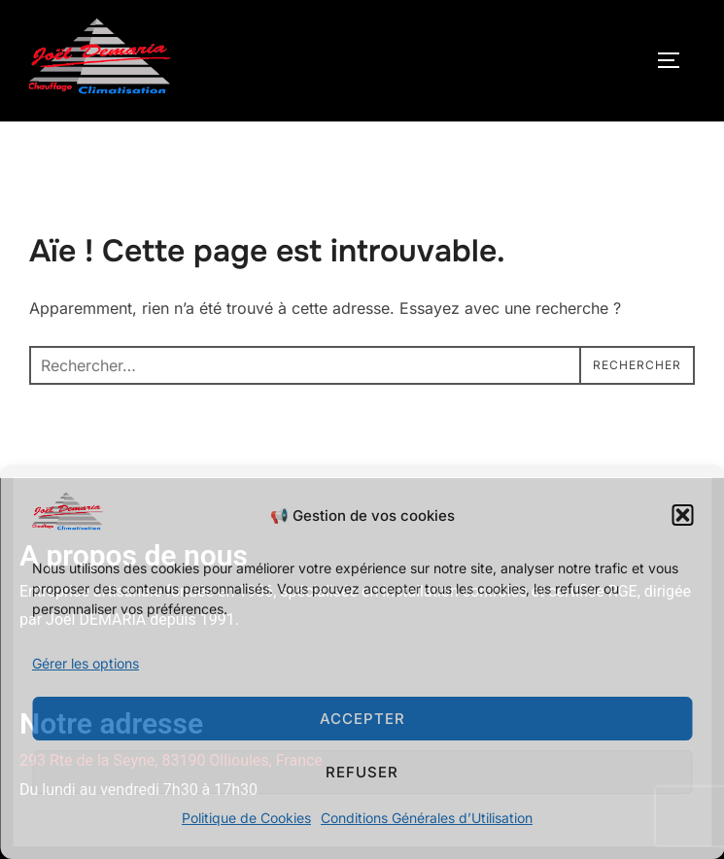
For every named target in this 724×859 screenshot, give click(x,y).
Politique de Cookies (246, 817)
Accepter (362, 718)
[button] (682, 515)
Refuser (362, 772)
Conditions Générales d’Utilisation (427, 817)
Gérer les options (85, 663)
